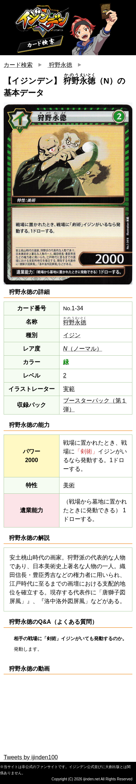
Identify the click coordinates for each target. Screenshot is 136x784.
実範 (69, 389)
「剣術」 (86, 451)
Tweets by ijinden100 (31, 757)
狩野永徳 (60, 65)
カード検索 (18, 65)
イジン (72, 335)
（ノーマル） (82, 348)
